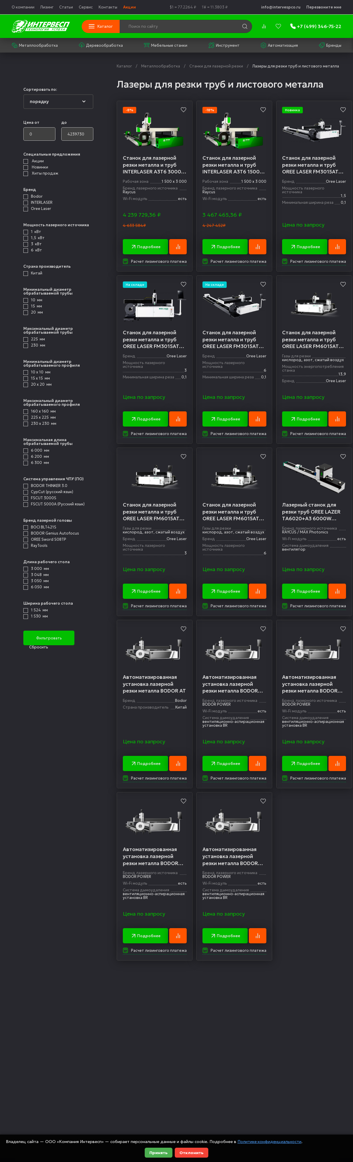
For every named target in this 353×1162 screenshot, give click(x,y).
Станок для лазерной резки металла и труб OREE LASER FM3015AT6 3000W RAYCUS (152, 340)
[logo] (41, 26)
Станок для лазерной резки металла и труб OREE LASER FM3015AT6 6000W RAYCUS (232, 340)
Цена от (31, 122)
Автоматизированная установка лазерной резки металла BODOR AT (154, 685)
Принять (158, 1152)
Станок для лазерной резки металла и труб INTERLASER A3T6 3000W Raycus (154, 165)
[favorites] (278, 26)
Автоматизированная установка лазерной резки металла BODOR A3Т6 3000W (230, 857)
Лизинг (46, 7)
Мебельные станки (165, 45)
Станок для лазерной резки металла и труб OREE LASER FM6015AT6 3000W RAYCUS (153, 512)
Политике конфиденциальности (269, 1141)
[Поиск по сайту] (168, 26)
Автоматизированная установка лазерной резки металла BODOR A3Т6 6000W (150, 857)
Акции (129, 7)
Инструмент (224, 45)
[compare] (264, 26)
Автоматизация (279, 45)
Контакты (108, 7)
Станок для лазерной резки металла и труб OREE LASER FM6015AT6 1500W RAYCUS (313, 340)
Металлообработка (35, 45)
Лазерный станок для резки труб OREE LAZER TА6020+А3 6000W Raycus (312, 512)
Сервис (86, 7)
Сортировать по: (40, 89)
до (64, 122)
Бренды (330, 45)
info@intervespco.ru (280, 7)
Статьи (66, 7)
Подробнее (145, 247)
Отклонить (191, 1152)
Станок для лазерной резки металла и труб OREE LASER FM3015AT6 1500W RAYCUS (312, 165)
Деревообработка (101, 45)
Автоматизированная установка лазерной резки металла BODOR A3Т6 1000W (230, 685)
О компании (23, 7)
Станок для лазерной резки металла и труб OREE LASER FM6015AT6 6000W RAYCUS (233, 512)
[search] (245, 26)
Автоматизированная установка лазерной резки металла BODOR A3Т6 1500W (310, 685)
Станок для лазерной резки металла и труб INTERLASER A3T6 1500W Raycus (234, 165)
